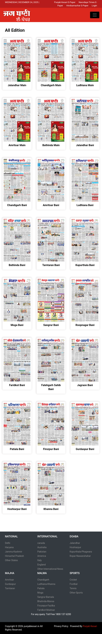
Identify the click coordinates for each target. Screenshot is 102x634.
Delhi (7, 543)
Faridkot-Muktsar (46, 610)
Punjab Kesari (90, 626)
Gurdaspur (10, 584)
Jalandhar (75, 543)
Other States (11, 560)
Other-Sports (76, 592)
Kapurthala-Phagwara (81, 551)
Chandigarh (43, 579)
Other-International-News (50, 569)
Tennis (73, 588)
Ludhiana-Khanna (46, 584)
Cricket (73, 579)
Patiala (41, 588)
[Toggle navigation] (94, 15)
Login (94, 5)
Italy (39, 560)
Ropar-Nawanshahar (80, 556)
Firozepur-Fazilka (46, 605)
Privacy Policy (61, 626)
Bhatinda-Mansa (45, 601)
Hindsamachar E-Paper (77, 5)
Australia (42, 547)
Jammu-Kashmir (13, 551)
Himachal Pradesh (14, 556)
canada (41, 543)
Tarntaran (10, 588)
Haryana (9, 547)
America (41, 556)
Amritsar (9, 579)
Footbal (73, 584)
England (41, 564)
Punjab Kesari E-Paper (64, 2)
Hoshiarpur (75, 547)
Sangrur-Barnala (45, 597)
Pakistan (41, 551)
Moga (40, 592)
